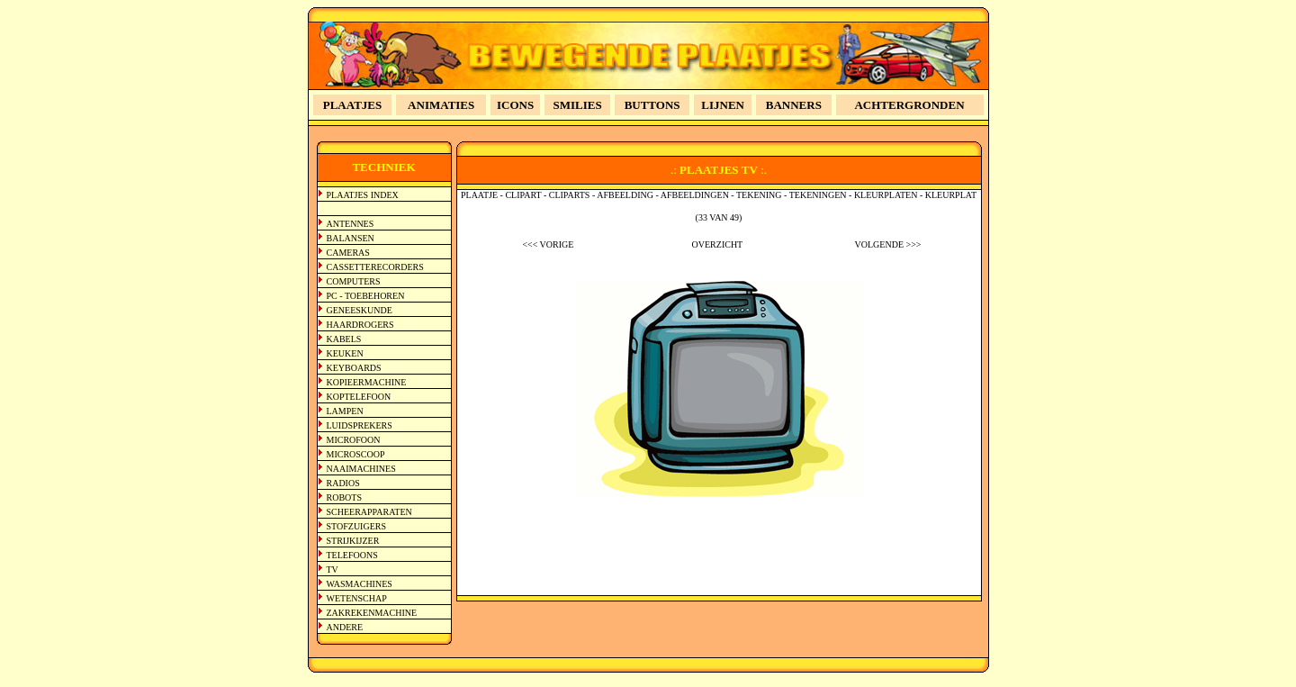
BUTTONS (652, 105)
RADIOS (343, 483)
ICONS (515, 105)
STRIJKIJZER (353, 541)
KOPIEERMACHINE (367, 382)
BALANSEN (350, 238)
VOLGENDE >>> (888, 244)
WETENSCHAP (357, 598)
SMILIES (578, 105)
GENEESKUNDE (359, 310)
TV (332, 569)
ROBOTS (344, 497)
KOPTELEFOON (359, 397)
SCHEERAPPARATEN (369, 512)
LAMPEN (345, 411)
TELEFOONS (352, 555)
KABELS (344, 339)
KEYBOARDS (354, 368)
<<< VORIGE (547, 244)
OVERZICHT (717, 244)
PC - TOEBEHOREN (366, 296)
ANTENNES (350, 224)
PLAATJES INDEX (363, 195)
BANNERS (794, 105)
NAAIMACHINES (361, 469)
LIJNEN (722, 105)
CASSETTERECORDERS (375, 267)
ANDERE (345, 627)
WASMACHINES (359, 584)
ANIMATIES (441, 105)
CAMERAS (348, 253)
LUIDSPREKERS (359, 425)
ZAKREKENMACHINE (372, 613)
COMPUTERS (354, 281)
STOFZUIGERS (357, 526)
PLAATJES (352, 105)
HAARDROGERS (360, 325)
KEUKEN (345, 353)
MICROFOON (354, 440)
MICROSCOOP (356, 454)
